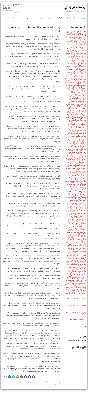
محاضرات (50, 18)
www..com (76, 351)
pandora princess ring (54, 382)
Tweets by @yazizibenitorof (75, 341)
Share (5, 376)
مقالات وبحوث (72, 18)
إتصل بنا (13, 18)
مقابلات (60, 18)
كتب (35, 18)
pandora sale (46, 384)
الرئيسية (83, 18)
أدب (42, 18)
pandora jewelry (43, 382)
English (17, 5)
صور (28, 18)
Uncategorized (20, 382)
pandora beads (34, 382)
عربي (4, 5)
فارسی (10, 5)
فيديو (21, 18)
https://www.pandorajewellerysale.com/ (23, 106)
